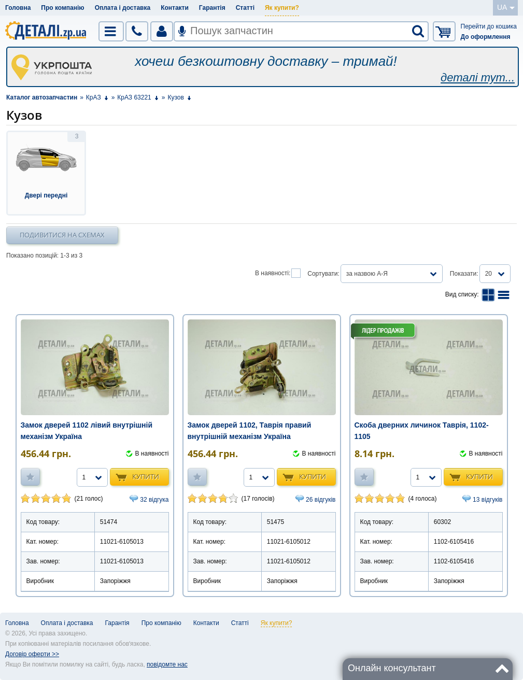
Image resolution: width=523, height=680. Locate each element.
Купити (145, 476)
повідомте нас (167, 664)
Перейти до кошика (489, 26)
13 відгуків (487, 499)
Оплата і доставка (123, 7)
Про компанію (62, 7)
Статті (245, 7)
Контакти (175, 7)
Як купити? (282, 7)
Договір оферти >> (32, 654)
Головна (18, 7)
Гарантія (212, 7)
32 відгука (154, 499)
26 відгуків (320, 499)
